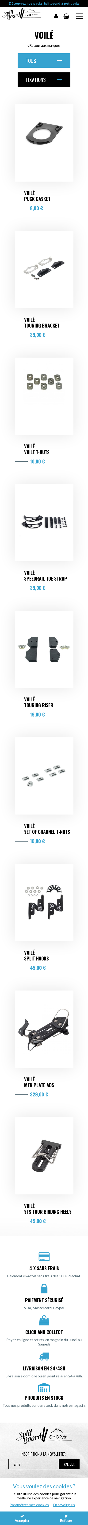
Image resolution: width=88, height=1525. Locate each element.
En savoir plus (64, 1504)
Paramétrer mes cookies (29, 1504)
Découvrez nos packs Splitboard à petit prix (44, 3)
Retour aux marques (44, 45)
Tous (44, 60)
